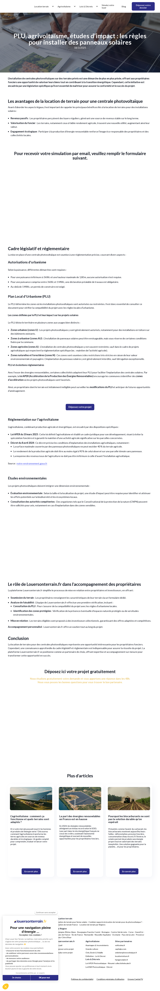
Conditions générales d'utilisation (110, 979)
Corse (131, 932)
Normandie (88, 935)
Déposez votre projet (65, 949)
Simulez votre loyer (108, 6)
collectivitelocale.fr (123, 963)
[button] (43, 6)
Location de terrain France (67, 925)
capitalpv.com (120, 949)
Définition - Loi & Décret (96, 956)
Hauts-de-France (63, 935)
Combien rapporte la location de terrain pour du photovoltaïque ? (115, 922)
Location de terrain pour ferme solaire (71, 922)
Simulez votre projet (64, 952)
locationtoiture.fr (122, 956)
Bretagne (106, 932)
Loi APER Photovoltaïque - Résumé (100, 963)
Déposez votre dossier (143, 6)
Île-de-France (77, 935)
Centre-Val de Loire (119, 932)
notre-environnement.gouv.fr (32, 463)
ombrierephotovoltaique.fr (126, 952)
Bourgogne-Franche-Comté (88, 932)
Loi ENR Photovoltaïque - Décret (99, 967)
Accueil (59, 945)
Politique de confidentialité (82, 979)
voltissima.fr (120, 945)
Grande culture (92, 949)
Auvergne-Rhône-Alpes (66, 932)
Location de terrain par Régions (92, 925)
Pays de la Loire (128, 935)
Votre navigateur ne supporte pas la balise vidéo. (80, 546)
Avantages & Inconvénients (97, 945)
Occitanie (116, 935)
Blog (124, 6)
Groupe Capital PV (135, 979)
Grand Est (139, 932)
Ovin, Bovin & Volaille (94, 952)
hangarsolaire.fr (121, 960)
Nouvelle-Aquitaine (103, 935)
